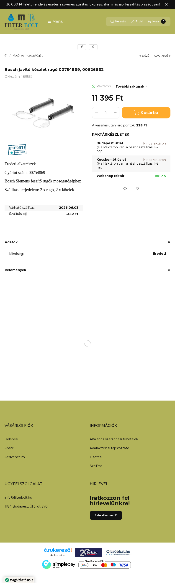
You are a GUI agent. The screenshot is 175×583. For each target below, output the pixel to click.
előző (144, 55)
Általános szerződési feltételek (114, 439)
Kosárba (146, 112)
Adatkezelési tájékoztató (109, 448)
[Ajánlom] (137, 189)
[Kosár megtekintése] (156, 21)
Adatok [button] (11, 242)
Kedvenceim (15, 457)
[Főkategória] (6, 55)
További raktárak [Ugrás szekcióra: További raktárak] (131, 86)
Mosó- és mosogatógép (28, 55)
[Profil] (137, 21)
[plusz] (115, 112)
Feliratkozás (106, 515)
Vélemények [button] (15, 270)
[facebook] (81, 47)
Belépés (11, 439)
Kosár (9, 448)
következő (162, 55)
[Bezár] (166, 4)
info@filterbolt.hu (18, 497)
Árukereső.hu (57, 555)
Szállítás (96, 466)
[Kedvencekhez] (125, 189)
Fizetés (95, 457)
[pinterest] (93, 47)
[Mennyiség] (105, 112)
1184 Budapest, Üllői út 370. (26, 506)
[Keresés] (118, 21)
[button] (55, 21)
